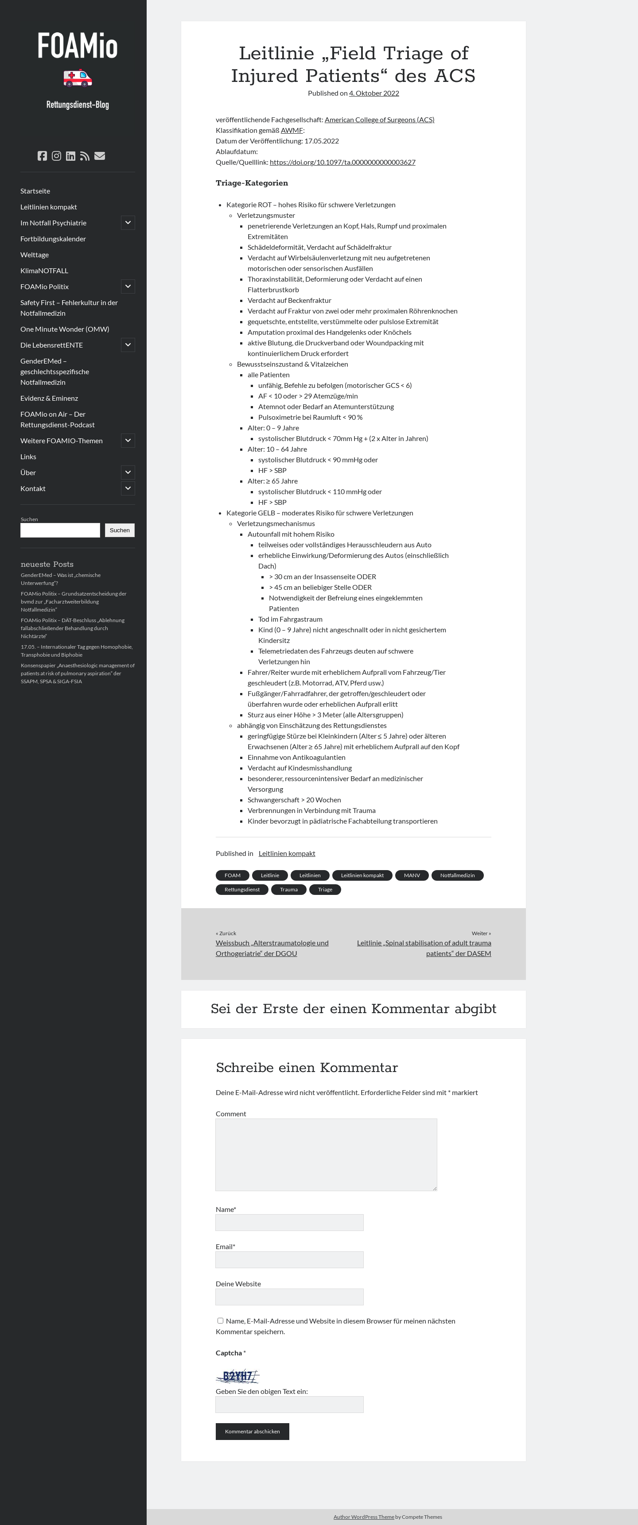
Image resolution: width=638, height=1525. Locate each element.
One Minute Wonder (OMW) (64, 329)
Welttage (34, 254)
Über (28, 472)
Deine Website (238, 1283)
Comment (231, 1113)
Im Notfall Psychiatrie (53, 222)
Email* (225, 1246)
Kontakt (33, 488)
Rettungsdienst (242, 889)
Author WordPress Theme (364, 1516)
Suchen (29, 519)
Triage (325, 889)
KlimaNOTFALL (44, 270)
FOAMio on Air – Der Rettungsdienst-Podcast (57, 419)
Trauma (289, 889)
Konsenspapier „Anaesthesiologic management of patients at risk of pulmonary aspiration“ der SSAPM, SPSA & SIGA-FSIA (78, 673)
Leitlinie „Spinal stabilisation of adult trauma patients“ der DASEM (424, 947)
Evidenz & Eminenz (49, 398)
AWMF (292, 130)
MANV (412, 875)
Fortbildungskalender (53, 238)
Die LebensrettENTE (51, 345)
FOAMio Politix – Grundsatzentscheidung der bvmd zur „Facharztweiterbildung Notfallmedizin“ (74, 601)
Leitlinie (270, 875)
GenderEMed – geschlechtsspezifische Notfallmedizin (54, 371)
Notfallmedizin (457, 875)
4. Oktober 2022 (374, 93)
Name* (226, 1209)
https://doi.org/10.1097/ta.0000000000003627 (343, 162)
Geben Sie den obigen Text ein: (262, 1391)
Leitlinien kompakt (48, 206)
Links (28, 456)
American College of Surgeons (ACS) (380, 119)
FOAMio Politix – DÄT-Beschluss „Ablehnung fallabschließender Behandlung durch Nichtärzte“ (72, 628)
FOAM (233, 875)
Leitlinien (310, 875)
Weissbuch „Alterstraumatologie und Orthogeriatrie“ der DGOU (272, 947)
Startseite (35, 190)
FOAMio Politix (44, 286)
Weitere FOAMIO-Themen (61, 440)
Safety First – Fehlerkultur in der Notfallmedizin (69, 307)
